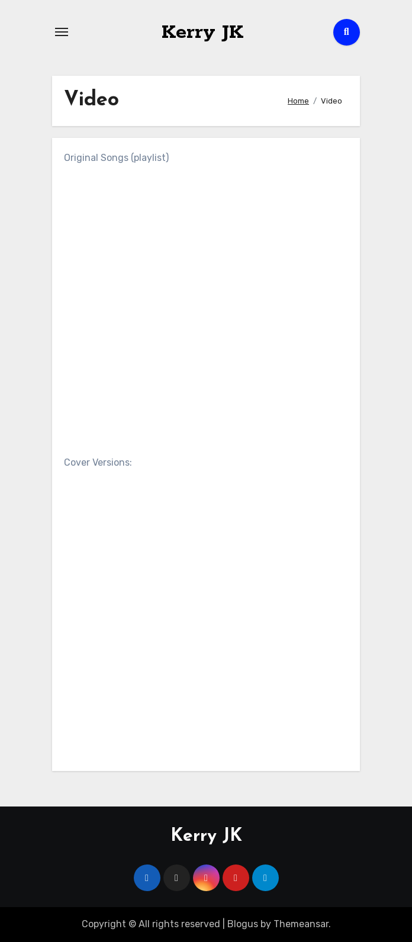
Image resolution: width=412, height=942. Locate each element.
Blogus (242, 924)
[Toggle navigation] (61, 32)
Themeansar (301, 924)
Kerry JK (202, 32)
